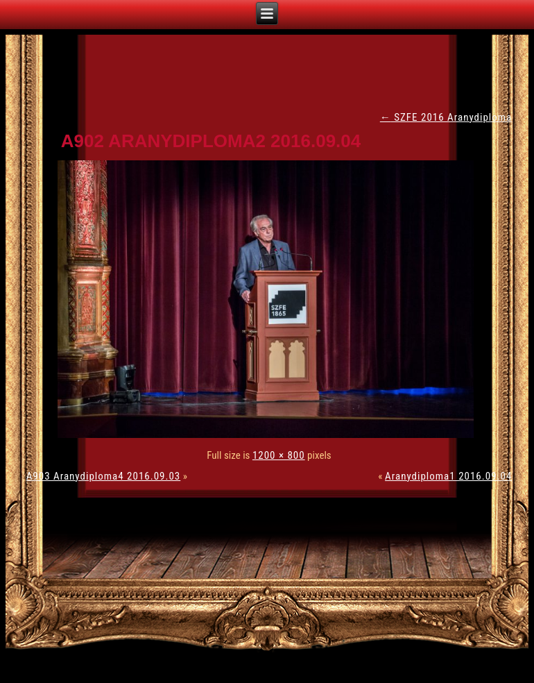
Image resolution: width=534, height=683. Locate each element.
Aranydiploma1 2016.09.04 (448, 476)
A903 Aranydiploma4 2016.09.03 (103, 476)
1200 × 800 (278, 455)
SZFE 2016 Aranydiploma (446, 117)
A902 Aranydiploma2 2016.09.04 (211, 140)
